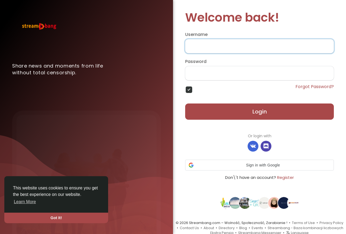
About (209, 227)
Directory (227, 227)
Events (257, 227)
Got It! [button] (56, 218)
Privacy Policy (331, 222)
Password (196, 62)
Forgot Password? (314, 87)
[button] (259, 165)
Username (196, 35)
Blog (243, 227)
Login (259, 111)
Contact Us (189, 227)
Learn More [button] (25, 201)
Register (285, 177)
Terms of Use (303, 222)
